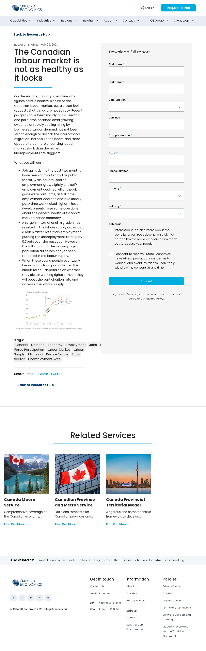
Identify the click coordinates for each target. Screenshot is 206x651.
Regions (69, 21)
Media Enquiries (100, 593)
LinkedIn (42, 374)
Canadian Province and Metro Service (75, 502)
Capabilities (21, 21)
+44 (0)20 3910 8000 (108, 603)
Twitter (56, 374)
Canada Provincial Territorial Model (125, 502)
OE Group (159, 21)
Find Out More (16, 524)
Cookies (168, 593)
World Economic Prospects (57, 560)
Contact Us (97, 586)
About (111, 21)
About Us (132, 586)
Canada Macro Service (19, 502)
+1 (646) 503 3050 (108, 609)
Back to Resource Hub (31, 34)
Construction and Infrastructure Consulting (154, 560)
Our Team (132, 593)
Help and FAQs (135, 600)
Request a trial (178, 8)
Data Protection (172, 600)
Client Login (185, 21)
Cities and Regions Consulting (99, 560)
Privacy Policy (171, 586)
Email (29, 374)
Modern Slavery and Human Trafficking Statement (175, 631)
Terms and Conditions (177, 607)
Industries (47, 21)
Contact (131, 21)
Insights (91, 21)
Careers (131, 617)
